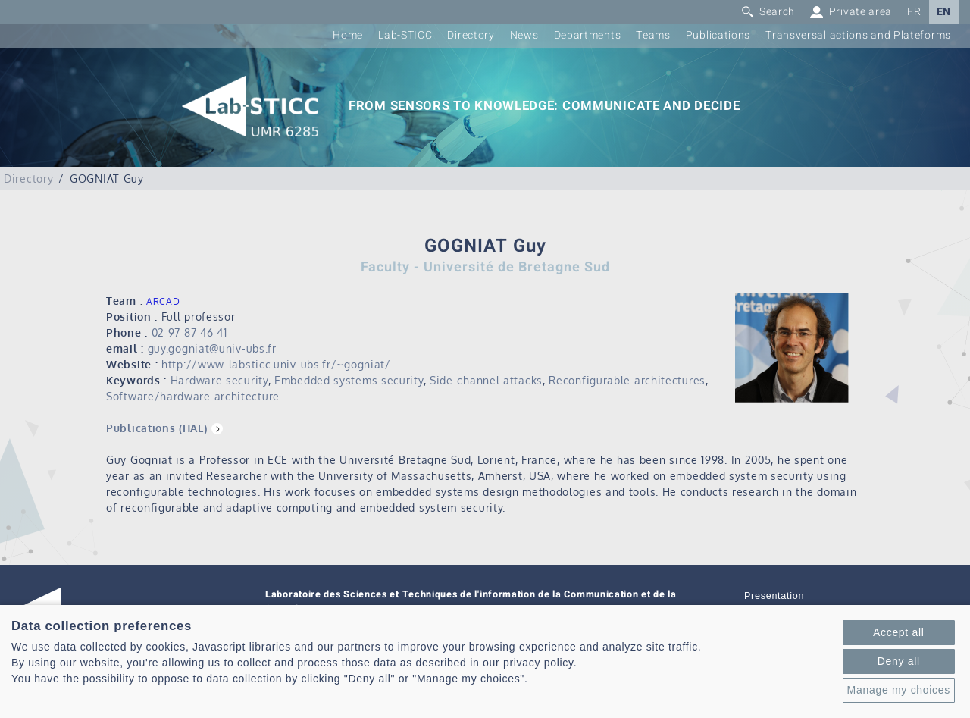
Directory (470, 35)
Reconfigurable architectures (627, 380)
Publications (718, 35)
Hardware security (219, 380)
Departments (587, 35)
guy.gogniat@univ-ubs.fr (212, 348)
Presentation (774, 596)
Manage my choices (898, 690)
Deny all (899, 661)
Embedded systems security (349, 380)
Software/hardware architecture (193, 396)
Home (348, 35)
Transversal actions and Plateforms (858, 35)
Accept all (899, 632)
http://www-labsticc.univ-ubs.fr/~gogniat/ (276, 364)
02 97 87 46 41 (189, 332)
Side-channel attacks (486, 380)
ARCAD (163, 301)
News (524, 35)
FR (914, 12)
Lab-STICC (405, 35)
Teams (653, 35)
